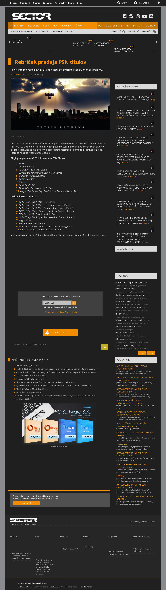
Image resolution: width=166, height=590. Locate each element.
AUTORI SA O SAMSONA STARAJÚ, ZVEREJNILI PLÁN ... (132, 367)
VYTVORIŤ (142, 353)
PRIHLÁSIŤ (26, 503)
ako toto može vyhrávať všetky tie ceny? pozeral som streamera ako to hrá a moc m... (134, 491)
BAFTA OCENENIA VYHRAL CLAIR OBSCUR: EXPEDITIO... (131, 390)
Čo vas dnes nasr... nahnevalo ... (130, 320)
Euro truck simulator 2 (126, 301)
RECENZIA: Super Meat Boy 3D (32, 389)
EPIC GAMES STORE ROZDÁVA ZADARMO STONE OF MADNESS (135, 127)
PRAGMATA (121, 444)
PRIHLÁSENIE (144, 3)
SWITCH (137, 25)
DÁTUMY (70, 31)
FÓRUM (78, 25)
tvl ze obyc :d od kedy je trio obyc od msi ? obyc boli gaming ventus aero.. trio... (135, 502)
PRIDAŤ (131, 31)
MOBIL (149, 25)
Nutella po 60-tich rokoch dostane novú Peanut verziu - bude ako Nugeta (21, 555)
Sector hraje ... (122, 332)
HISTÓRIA (21, 31)
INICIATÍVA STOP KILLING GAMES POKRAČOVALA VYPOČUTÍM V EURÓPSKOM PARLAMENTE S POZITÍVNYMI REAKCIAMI (132, 238)
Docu (79, 2)
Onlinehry (47, 2)
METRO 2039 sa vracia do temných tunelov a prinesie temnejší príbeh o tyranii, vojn (57, 368)
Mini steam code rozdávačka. (129, 307)
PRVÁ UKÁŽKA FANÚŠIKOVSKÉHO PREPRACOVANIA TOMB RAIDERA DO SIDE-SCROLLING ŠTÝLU (134, 188)
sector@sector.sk (85, 587)
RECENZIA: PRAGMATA (16, 41)
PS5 (128, 25)
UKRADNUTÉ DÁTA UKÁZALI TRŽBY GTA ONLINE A (123, 51)
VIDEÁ (45, 25)
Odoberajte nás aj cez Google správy (61, 312)
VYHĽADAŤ (116, 31)
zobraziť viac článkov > (23, 399)
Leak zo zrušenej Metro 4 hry (31, 375)
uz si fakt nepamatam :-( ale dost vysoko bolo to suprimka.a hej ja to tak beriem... (135, 439)
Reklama (36, 583)
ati (26, 344)
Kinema (36, 2)
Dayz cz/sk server (124, 288)
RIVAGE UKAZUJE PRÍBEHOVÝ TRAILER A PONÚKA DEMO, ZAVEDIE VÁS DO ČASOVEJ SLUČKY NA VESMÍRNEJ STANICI (135, 113)
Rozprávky (60, 2)
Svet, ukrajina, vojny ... (126, 345)
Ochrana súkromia (25, 583)
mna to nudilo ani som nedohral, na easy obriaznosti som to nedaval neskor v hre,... (133, 395)
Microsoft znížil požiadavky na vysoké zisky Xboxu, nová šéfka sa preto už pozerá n (56, 372)
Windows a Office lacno (59, 446)
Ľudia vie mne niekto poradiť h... (130, 295)
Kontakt (44, 583)
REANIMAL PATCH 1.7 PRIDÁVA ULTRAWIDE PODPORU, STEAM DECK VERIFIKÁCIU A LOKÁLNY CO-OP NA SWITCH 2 (134, 205)
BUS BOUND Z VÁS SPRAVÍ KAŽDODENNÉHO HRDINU (129, 402)
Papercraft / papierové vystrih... (130, 282)
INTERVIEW (43, 31)
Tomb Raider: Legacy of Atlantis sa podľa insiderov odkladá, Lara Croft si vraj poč (56, 395)
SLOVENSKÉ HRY (57, 31)
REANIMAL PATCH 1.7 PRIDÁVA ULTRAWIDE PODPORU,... (131, 413)
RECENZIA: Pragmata (27, 365)
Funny (71, 2)
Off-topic (120, 339)
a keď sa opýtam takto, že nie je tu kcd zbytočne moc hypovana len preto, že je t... (135, 470)
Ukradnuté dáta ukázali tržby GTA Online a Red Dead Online (45, 382)
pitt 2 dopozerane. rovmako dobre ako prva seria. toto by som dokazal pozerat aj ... (134, 479)
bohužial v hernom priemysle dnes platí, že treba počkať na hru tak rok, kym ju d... (133, 372)
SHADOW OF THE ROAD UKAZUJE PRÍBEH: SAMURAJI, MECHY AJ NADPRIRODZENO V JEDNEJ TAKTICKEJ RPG (134, 141)
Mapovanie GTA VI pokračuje (31, 379)
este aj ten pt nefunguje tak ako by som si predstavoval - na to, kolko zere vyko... (133, 447)
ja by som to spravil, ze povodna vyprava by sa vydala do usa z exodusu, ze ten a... (135, 384)
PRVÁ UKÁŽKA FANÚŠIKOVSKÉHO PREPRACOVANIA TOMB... (132, 425)
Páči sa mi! (60, 332)
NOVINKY (19, 25)
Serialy (119, 313)
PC (99, 25)
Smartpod (25, 2)
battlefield (43, 344)
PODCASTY (32, 31)
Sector (13, 2)
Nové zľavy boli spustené (29, 392)
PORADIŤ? (146, 31)
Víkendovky (88, 546)
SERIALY (120, 476)
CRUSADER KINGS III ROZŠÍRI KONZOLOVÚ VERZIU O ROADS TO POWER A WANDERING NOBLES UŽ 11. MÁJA (134, 158)
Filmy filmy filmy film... (126, 326)
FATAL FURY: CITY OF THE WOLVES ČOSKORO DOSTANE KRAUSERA (132, 98)
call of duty (33, 344)
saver (18, 74)
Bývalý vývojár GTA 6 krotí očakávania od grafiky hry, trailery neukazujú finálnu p (54, 385)
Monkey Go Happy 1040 (69, 549)
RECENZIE (33, 25)
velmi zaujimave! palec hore (127, 429)
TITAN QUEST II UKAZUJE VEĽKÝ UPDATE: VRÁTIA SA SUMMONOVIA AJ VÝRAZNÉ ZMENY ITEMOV (134, 221)
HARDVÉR (65, 25)
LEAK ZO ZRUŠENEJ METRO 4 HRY (81, 44)
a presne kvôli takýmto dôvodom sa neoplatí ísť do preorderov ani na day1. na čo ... (135, 418)
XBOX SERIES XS (113, 25)
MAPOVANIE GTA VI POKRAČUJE (102, 44)
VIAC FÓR (151, 353)
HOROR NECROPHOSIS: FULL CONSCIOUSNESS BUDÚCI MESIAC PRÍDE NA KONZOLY (135, 174)
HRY (54, 25)
